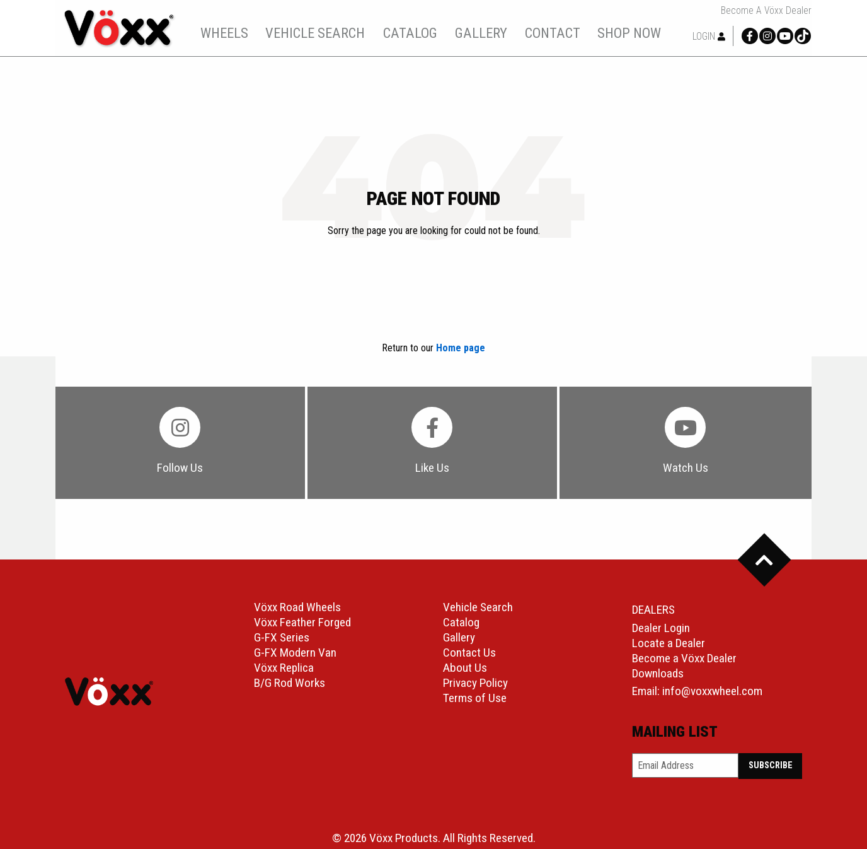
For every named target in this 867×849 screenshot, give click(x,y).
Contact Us (469, 652)
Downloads (658, 673)
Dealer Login (661, 628)
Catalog (461, 622)
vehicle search (315, 33)
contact (552, 33)
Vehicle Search (478, 607)
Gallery (459, 637)
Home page (460, 348)
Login (708, 36)
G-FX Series (281, 637)
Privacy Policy (475, 683)
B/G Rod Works (289, 683)
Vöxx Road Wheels (297, 607)
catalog (410, 33)
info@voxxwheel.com (712, 691)
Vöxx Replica (284, 667)
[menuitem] (224, 33)
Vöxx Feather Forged (302, 622)
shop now (629, 33)
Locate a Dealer (668, 643)
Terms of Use (475, 698)
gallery (481, 33)
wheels (224, 33)
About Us (465, 667)
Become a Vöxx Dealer (766, 10)
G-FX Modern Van (295, 652)
